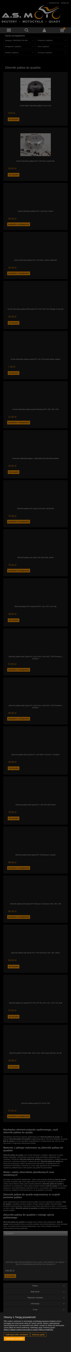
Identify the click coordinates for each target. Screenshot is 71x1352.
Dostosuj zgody (38, 1334)
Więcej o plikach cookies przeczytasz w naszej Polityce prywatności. (28, 1330)
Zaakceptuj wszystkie (14, 1339)
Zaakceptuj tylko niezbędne (17, 1334)
